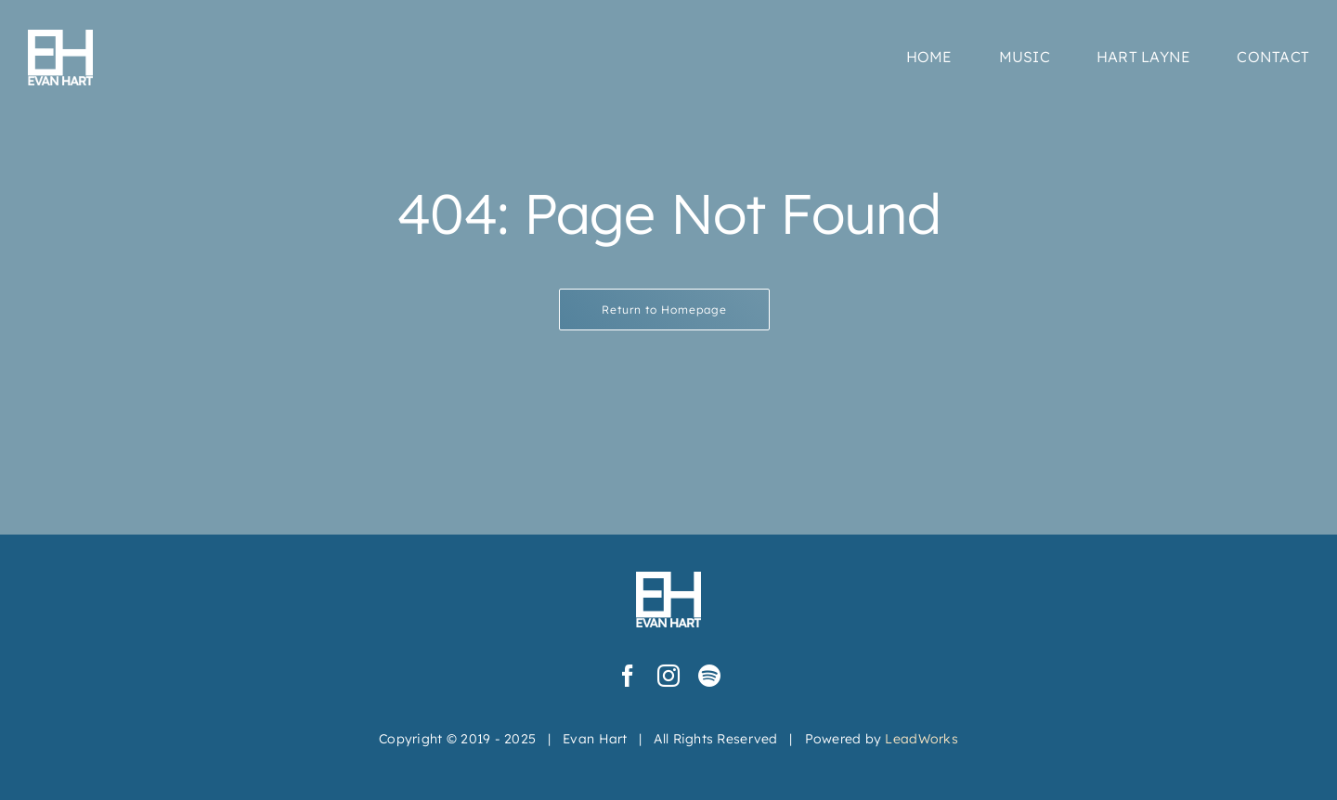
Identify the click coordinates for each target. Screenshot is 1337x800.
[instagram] (668, 676)
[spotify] (709, 676)
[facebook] (628, 676)
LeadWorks (921, 738)
